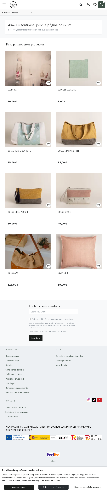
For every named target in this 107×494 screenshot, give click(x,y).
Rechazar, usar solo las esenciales (88, 487)
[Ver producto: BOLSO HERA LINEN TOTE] (28, 129)
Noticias (9, 365)
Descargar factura (63, 360)
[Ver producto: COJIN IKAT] (28, 68)
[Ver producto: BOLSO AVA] (28, 251)
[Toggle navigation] (4, 4)
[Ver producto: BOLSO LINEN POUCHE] (28, 190)
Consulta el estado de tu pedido (69, 356)
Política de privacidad (14, 378)
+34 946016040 (11, 416)
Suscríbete (35, 338)
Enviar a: (7, 12)
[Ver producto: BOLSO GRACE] (79, 190)
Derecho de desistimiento (16, 388)
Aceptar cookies (19, 487)
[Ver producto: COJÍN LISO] (79, 251)
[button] (21, 12)
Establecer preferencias (53, 487)
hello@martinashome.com (16, 412)
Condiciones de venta (14, 369)
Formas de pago (12, 360)
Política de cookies (13, 374)
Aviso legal (9, 383)
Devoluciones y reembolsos (17, 392)
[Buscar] (80, 4)
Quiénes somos (12, 356)
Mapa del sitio (61, 365)
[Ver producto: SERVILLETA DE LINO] (79, 68)
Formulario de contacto (15, 407)
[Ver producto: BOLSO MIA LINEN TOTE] (79, 129)
